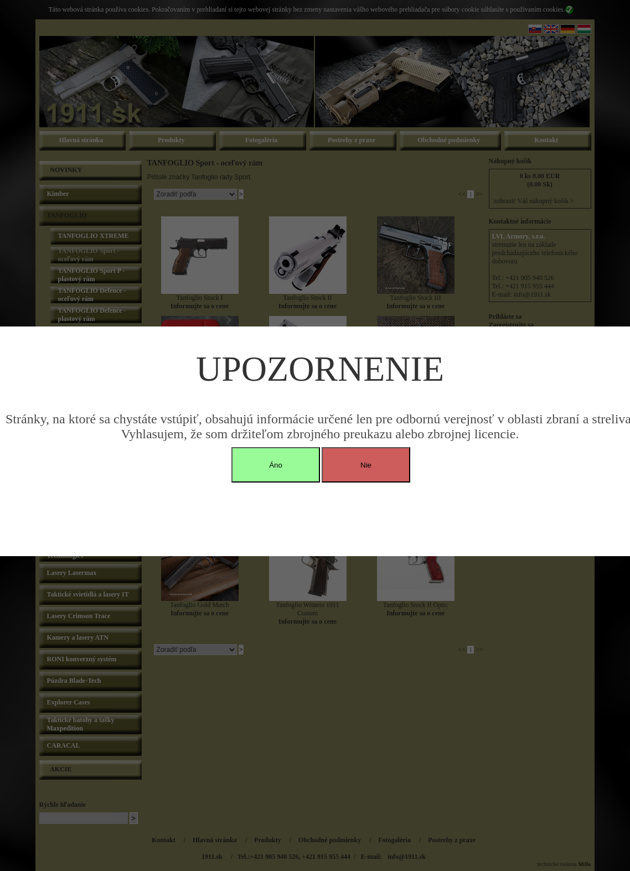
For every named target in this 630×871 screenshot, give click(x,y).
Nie (365, 465)
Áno (275, 465)
